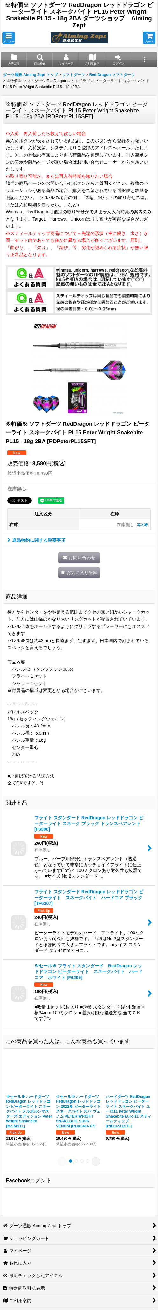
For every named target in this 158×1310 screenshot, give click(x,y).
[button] (8, 38)
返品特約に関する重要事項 (36, 540)
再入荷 (142, 525)
